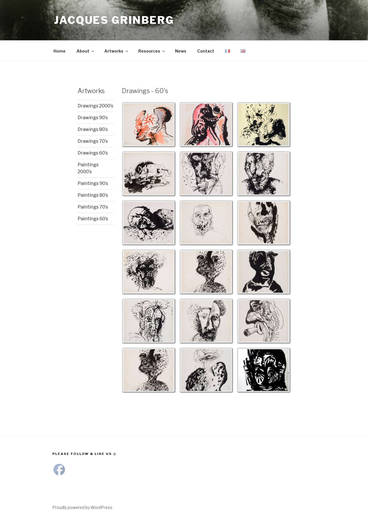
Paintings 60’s (93, 218)
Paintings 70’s (93, 207)
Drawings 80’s (93, 129)
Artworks (116, 51)
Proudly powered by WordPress (82, 507)
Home (59, 51)
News (180, 51)
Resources (152, 51)
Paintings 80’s (93, 195)
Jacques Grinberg (114, 20)
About (85, 51)
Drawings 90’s (93, 117)
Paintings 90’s (93, 183)
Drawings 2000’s (95, 106)
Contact (205, 51)
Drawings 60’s (93, 153)
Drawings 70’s (93, 141)
